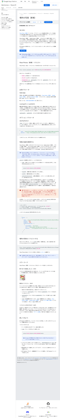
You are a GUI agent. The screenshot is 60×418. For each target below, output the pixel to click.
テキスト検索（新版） (49, 191)
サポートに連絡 (37, 312)
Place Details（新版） (27, 54)
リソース (14, 7)
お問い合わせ (54, 5)
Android (34, 22)
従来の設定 (20, 7)
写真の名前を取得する (30, 100)
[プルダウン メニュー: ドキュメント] (38, 1)
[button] (7, 19)
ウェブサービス (48, 22)
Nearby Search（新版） (37, 191)
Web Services (5, 5)
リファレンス (8, 7)
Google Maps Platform (32, 13)
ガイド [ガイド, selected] (2, 7)
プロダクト (25, 13)
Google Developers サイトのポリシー (52, 359)
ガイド (22, 14)
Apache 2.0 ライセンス (29, 359)
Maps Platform (10, 1)
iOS (40, 22)
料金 (29, 1)
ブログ (42, 1)
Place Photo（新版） (24, 33)
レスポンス (42, 252)
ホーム (21, 13)
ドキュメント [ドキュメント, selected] (34, 1)
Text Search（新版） (34, 96)
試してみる (23, 50)
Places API (13, 5)
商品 (25, 1)
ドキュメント (40, 13)
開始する (46, 5)
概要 (21, 1)
